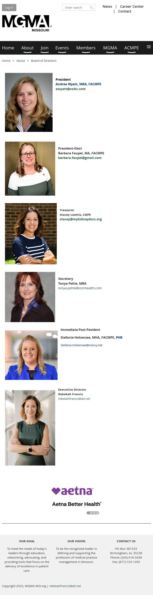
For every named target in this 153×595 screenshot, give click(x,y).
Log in (9, 7)
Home (6, 61)
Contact (124, 11)
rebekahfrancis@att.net (74, 399)
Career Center (132, 6)
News (107, 6)
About (21, 61)
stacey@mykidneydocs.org (81, 219)
